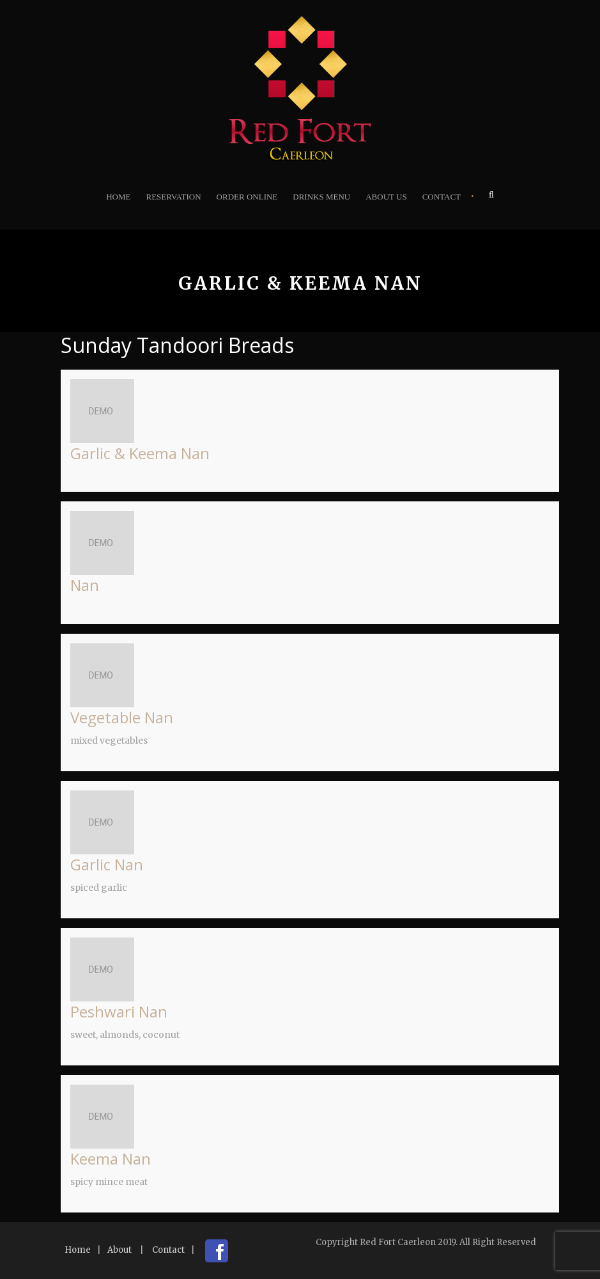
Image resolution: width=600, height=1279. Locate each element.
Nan (84, 584)
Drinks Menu (321, 196)
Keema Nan (110, 1158)
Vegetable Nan (121, 717)
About (119, 1249)
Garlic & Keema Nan (140, 453)
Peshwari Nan (118, 1011)
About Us (385, 196)
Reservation (173, 196)
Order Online (247, 196)
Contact (441, 196)
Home (118, 196)
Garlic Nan (106, 864)
